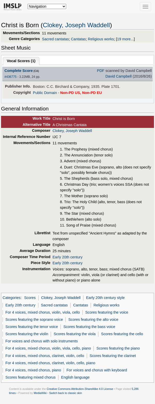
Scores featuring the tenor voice (31, 327)
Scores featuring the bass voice (89, 327)
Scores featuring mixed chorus (30, 377)
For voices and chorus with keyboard (96, 370)
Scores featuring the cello (122, 334)
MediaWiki (40, 392)
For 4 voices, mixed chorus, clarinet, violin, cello (44, 356)
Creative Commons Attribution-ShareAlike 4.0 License (80, 388)
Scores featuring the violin (26, 334)
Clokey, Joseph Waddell (76, 25)
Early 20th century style (105, 298)
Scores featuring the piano (118, 348)
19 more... (125, 39)
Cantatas (78, 39)
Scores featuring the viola (75, 334)
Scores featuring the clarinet (113, 356)
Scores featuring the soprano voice (34, 319)
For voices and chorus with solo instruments (41, 341)
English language (75, 377)
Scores (30, 298)
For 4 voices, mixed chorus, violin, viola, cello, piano (48, 348)
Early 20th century (67, 257)
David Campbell (118, 76)
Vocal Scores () (21, 61)
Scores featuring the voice (106, 312)
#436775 (10, 77)
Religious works (101, 39)
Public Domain (45, 93)
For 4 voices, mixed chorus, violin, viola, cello (42, 312)
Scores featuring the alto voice (93, 319)
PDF (101, 71)
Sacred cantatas (55, 39)
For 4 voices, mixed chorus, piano (33, 370)
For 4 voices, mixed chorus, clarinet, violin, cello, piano (50, 363)
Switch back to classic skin (65, 392)
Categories (12, 298)
